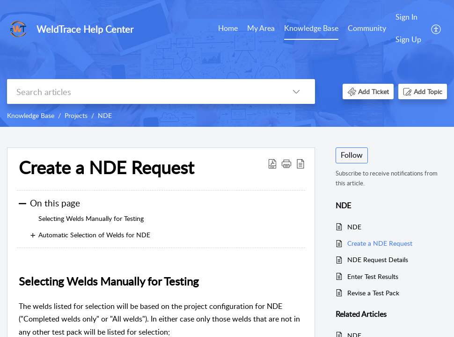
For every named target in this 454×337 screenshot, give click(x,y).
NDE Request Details (377, 259)
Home (228, 28)
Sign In (406, 17)
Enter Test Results (372, 276)
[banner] (227, 63)
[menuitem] (228, 29)
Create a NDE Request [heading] (106, 167)
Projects (76, 115)
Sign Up (408, 39)
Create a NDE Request (379, 243)
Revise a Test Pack (373, 292)
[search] (142, 91)
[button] (436, 28)
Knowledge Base (311, 28)
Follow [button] (352, 155)
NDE (105, 115)
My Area (261, 28)
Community (367, 28)
